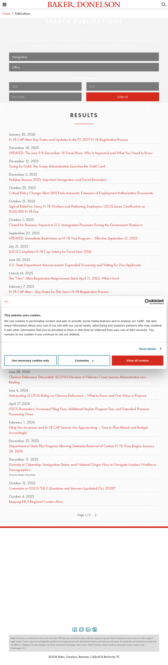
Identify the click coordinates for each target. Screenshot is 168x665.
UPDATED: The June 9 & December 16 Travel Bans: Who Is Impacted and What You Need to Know (81, 152)
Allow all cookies (137, 360)
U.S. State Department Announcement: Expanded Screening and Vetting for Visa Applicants (75, 264)
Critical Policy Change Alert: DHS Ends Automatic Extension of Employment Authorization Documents (81, 193)
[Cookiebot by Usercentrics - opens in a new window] (147, 301)
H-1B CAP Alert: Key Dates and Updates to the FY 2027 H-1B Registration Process (68, 139)
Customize (84, 360)
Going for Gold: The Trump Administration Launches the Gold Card (57, 166)
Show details (147, 348)
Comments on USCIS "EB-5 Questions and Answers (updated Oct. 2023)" (62, 488)
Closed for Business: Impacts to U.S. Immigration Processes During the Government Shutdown (76, 224)
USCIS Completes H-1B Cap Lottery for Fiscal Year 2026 (50, 251)
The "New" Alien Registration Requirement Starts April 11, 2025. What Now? (64, 278)
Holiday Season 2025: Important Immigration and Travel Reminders (58, 179)
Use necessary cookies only (30, 360)
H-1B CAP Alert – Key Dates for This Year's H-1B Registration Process (58, 291)
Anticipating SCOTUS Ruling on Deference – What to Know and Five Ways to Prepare (77, 395)
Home (6, 13)
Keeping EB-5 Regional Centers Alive (35, 501)
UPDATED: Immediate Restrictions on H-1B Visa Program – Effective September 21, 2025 (73, 238)
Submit (122, 97)
